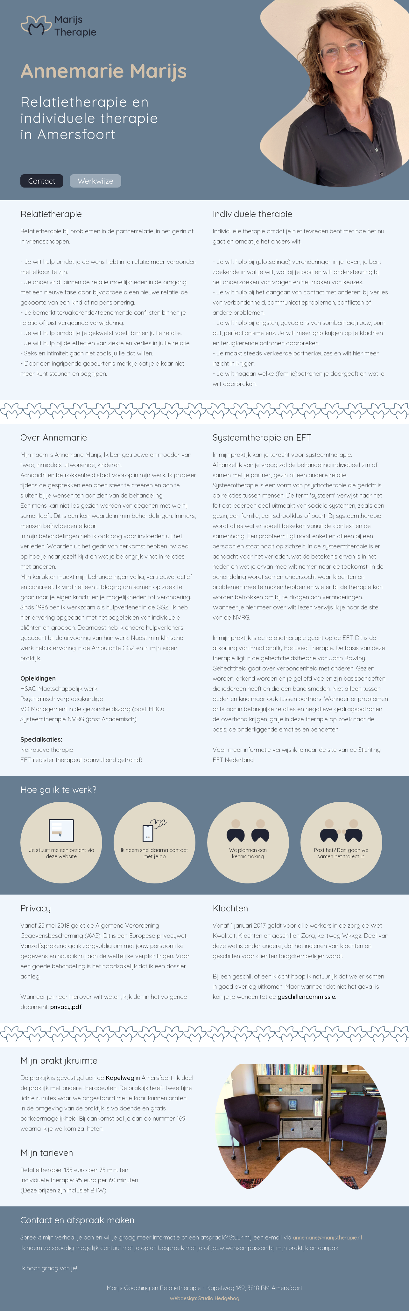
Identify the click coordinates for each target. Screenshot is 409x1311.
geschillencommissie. (307, 996)
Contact (41, 181)
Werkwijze (95, 181)
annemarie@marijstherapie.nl (327, 1237)
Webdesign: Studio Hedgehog (204, 1298)
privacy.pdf (66, 1007)
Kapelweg (120, 1077)
